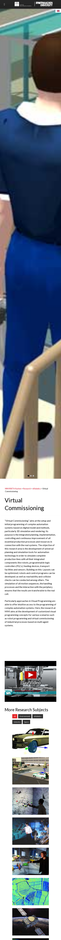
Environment (25, 716)
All (15, 716)
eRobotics (37, 488)
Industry (17, 722)
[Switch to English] (58, 11)
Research (27, 488)
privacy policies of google (27, 690)
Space (26, 722)
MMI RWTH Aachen (13, 488)
